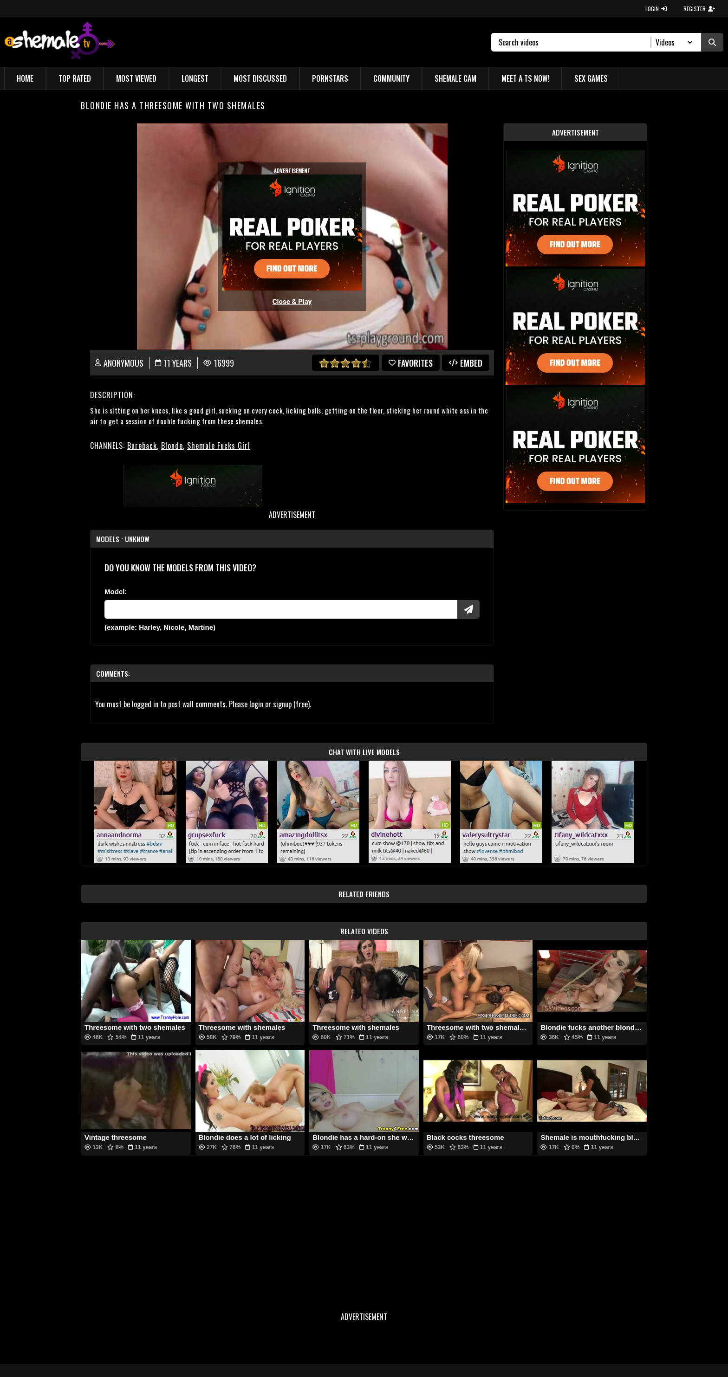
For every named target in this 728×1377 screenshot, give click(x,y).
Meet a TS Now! (525, 78)
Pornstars (330, 78)
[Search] (575, 42)
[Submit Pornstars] (468, 609)
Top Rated (74, 78)
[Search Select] (672, 42)
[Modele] (280, 609)
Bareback (142, 445)
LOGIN (656, 9)
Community (391, 78)
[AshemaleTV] (60, 42)
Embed (465, 363)
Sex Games (591, 78)
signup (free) (291, 704)
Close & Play (292, 301)
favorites (411, 363)
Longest (195, 78)
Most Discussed (260, 78)
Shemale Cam (455, 78)
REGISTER (699, 9)
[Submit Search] (712, 42)
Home (25, 78)
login (256, 704)
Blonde (172, 445)
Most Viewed (136, 78)
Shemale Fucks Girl (218, 445)
